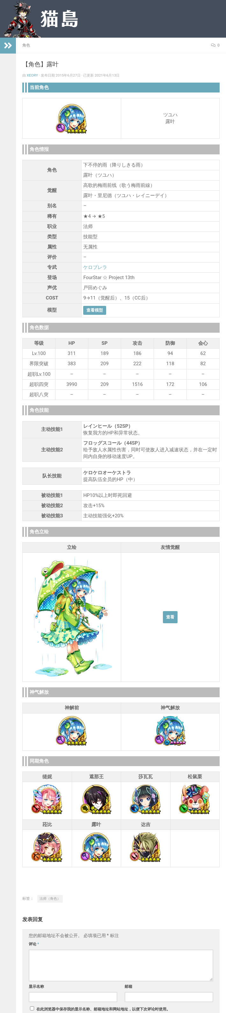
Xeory (32, 75)
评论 (34, 944)
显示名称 (36, 986)
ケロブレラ (95, 267)
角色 (26, 45)
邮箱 (128, 986)
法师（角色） (50, 899)
